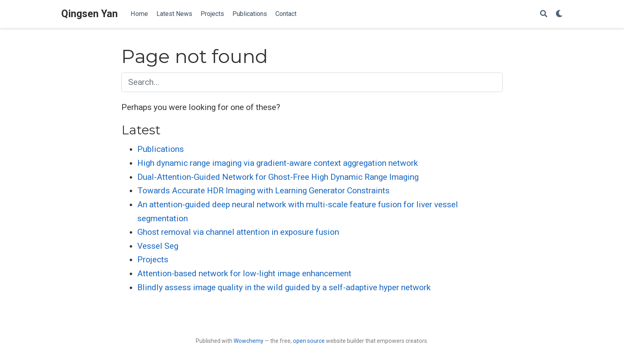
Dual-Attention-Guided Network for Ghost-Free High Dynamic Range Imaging (278, 177)
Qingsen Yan (89, 14)
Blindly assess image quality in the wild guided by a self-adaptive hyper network (284, 287)
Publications (160, 149)
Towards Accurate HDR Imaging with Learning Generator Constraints (263, 190)
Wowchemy (248, 341)
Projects (152, 259)
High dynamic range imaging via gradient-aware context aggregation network (277, 163)
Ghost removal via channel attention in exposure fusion (238, 232)
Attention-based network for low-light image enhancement (244, 273)
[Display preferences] (559, 14)
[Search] (543, 14)
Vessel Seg (157, 246)
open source (309, 341)
